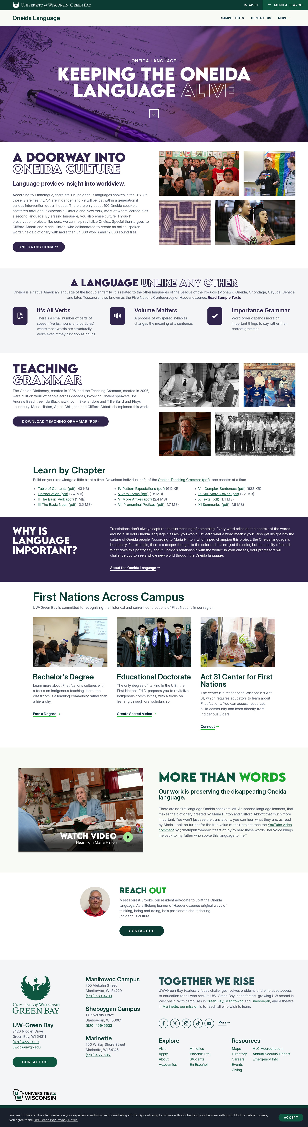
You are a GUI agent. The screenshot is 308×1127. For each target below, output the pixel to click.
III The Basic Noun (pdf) (57, 509)
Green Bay (215, 1008)
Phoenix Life (200, 1062)
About (164, 1067)
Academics (168, 1072)
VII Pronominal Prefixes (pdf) (141, 509)
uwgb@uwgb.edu (27, 1054)
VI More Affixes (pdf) (135, 503)
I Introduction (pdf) (53, 498)
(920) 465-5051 (98, 1062)
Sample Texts (232, 18)
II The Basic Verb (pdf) (56, 503)
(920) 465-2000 (26, 1048)
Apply (251, 5)
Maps (236, 1056)
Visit (162, 1056)
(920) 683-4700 (99, 1003)
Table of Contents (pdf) (56, 493)
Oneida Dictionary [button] (43, 250)
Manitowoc (234, 1008)
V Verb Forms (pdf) (133, 498)
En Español (199, 1072)
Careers (238, 1067)
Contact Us (261, 18)
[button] (154, 115)
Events (237, 1072)
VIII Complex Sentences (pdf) (222, 493)
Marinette (170, 1013)
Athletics (197, 1056)
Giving (237, 1078)
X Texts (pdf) (208, 503)
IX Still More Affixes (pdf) (218, 498)
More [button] (284, 18)
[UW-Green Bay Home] (45, 5)
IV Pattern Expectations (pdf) (141, 493)
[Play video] (127, 842)
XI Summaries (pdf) (213, 509)
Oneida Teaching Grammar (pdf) (184, 484)
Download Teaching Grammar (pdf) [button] (69, 426)
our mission (189, 1013)
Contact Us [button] (146, 936)
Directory (239, 1062)
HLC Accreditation (267, 1056)
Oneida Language (36, 18)
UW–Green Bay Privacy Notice (56, 1120)
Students (197, 1067)
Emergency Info (265, 1067)
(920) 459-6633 (99, 1032)
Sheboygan (261, 1008)
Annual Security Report (271, 1062)
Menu (285, 5)
